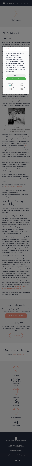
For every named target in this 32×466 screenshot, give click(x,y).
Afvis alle (16, 76)
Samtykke (7, 48)
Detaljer (16, 48)
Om (24, 48)
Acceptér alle (16, 79)
